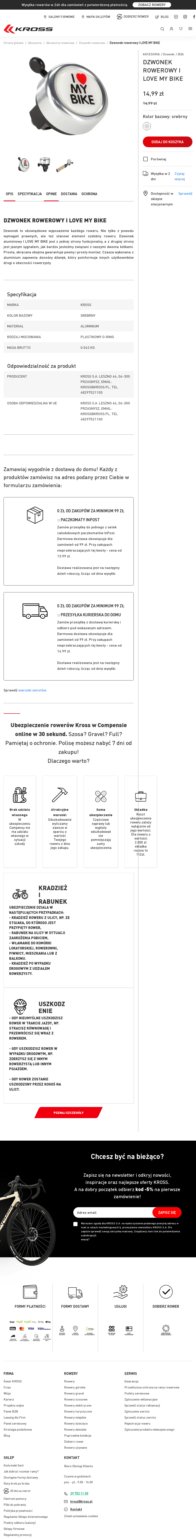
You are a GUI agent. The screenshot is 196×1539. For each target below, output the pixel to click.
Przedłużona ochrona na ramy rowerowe (151, 1387)
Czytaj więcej (183, 176)
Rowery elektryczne (77, 1405)
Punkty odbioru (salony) (20, 1522)
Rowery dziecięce (76, 1423)
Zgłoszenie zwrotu (137, 1411)
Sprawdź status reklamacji (142, 1405)
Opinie (51, 193)
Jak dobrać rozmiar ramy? (21, 1471)
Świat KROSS (13, 1381)
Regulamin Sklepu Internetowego (26, 1516)
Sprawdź (185, 193)
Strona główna (13, 43)
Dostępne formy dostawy (21, 1477)
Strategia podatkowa (18, 1429)
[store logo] (28, 29)
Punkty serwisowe (136, 1393)
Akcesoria (35, 43)
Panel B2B (11, 1411)
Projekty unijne (14, 1405)
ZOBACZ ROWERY (152, 4)
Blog (165, 16)
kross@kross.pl (81, 1501)
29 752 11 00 (79, 1493)
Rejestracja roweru (137, 1423)
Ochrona (89, 193)
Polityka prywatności (18, 1510)
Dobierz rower (136, 16)
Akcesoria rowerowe (60, 43)
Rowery (69, 1381)
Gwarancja (131, 1381)
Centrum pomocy (15, 1498)
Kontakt (76, 1509)
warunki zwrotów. (32, 690)
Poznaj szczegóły (68, 1113)
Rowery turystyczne (78, 1411)
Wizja (7, 1393)
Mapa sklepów (98, 16)
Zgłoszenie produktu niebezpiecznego (149, 1429)
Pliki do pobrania (15, 1504)
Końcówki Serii (14, 1465)
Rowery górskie (74, 1387)
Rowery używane (75, 1447)
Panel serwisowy (15, 1423)
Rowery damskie (75, 1429)
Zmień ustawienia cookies (81, 1516)
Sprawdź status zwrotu (140, 1417)
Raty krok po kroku (17, 1483)
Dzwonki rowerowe (92, 43)
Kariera (9, 1399)
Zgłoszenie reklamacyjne (141, 1399)
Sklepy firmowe (14, 1529)
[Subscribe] (167, 1212)
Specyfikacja (30, 193)
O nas (7, 1387)
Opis (9, 193)
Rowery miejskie (75, 1417)
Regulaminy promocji (18, 1535)
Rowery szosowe (75, 1399)
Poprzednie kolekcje (77, 1435)
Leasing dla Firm (15, 1417)
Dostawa (69, 193)
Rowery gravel (74, 1393)
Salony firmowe (61, 16)
